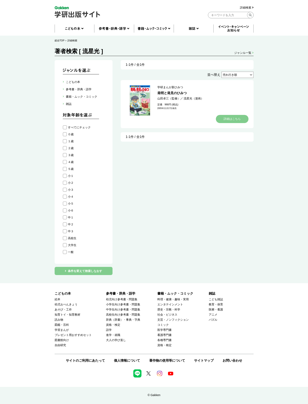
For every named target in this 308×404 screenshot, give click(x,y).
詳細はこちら (232, 118)
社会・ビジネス (167, 314)
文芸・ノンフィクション (173, 319)
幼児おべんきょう (66, 304)
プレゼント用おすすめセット (73, 335)
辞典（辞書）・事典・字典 (123, 319)
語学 (109, 329)
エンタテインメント (170, 304)
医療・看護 (216, 309)
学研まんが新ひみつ (170, 87)
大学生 (72, 245)
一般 (71, 252)
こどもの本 (63, 293)
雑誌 (212, 293)
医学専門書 (164, 329)
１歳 (71, 141)
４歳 (71, 162)
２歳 (71, 148)
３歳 (71, 155)
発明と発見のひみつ (172, 93)
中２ (71, 224)
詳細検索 (247, 7)
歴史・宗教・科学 (168, 309)
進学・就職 (113, 335)
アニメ (213, 314)
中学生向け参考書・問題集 (123, 309)
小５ (71, 203)
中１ (71, 217)
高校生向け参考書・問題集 (123, 314)
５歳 (71, 169)
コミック (163, 324)
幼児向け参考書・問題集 (121, 299)
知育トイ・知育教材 (67, 314)
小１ (71, 175)
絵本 (57, 299)
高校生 (72, 238)
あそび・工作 (63, 309)
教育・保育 (216, 304)
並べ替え (213, 74)
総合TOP (59, 40)
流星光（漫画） (194, 98)
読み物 (59, 319)
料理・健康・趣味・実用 (173, 299)
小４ (71, 196)
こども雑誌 (216, 299)
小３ (71, 189)
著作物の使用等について (167, 360)
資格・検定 (113, 324)
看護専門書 (164, 335)
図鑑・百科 (62, 324)
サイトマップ (204, 360)
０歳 (71, 134)
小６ (71, 210)
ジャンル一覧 (244, 52)
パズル (213, 319)
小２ (71, 182)
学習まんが (62, 329)
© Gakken (154, 395)
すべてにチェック (79, 127)
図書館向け (62, 340)
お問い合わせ (232, 360)
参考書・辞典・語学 (120, 293)
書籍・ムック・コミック (175, 293)
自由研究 (60, 345)
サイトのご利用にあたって (85, 360)
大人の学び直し (116, 340)
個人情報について (127, 360)
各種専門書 (164, 340)
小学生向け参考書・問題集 (123, 304)
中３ (71, 231)
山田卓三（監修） (168, 98)
